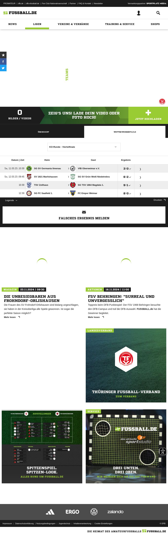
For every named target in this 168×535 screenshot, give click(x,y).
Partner (73, 3)
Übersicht (43, 132)
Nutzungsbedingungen (45, 523)
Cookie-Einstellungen (103, 523)
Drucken (159, 200)
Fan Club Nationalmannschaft (54, 3)
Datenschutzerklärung (24, 523)
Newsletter (98, 3)
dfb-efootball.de (32, 3)
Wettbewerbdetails (125, 132)
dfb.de (20, 3)
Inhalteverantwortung (82, 523)
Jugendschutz (64, 523)
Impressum (7, 523)
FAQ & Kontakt (85, 3)
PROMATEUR (9, 3)
